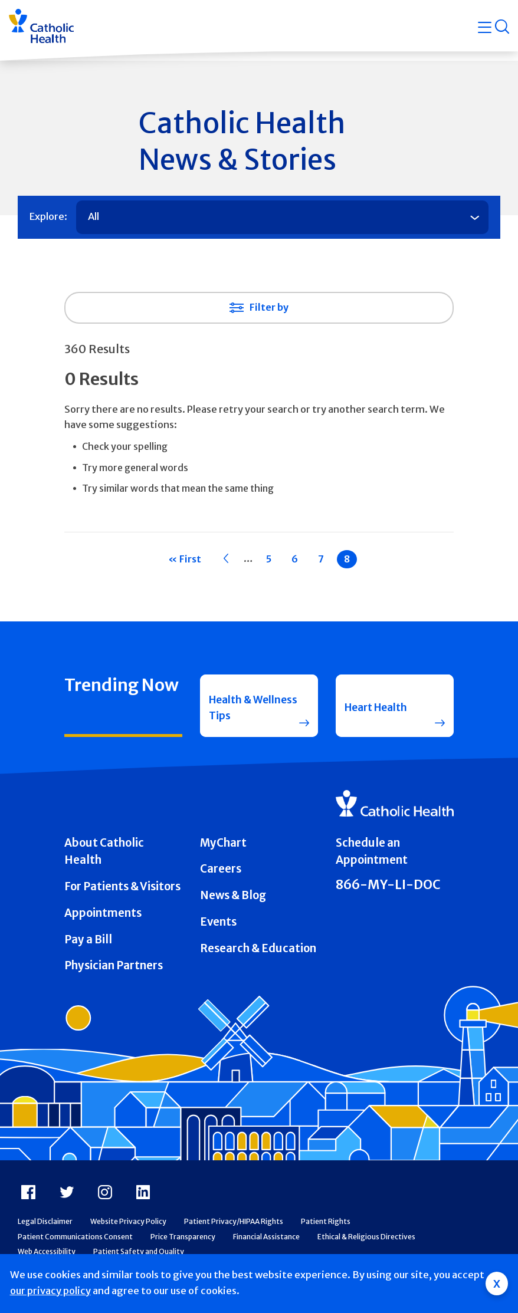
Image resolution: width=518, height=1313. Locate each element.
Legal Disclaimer (45, 1229)
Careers (220, 877)
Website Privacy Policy (128, 1229)
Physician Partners (113, 973)
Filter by (269, 307)
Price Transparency (182, 1244)
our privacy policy (50, 1291)
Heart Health (380, 709)
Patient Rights (325, 1229)
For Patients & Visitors (122, 894)
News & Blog (233, 903)
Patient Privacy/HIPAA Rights (233, 1229)
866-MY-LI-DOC (388, 893)
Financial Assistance (266, 1244)
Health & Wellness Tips (245, 709)
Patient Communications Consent (75, 1244)
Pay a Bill (88, 947)
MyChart (223, 850)
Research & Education (258, 956)
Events (218, 929)
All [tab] (93, 216)
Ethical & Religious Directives (366, 1244)
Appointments (103, 920)
